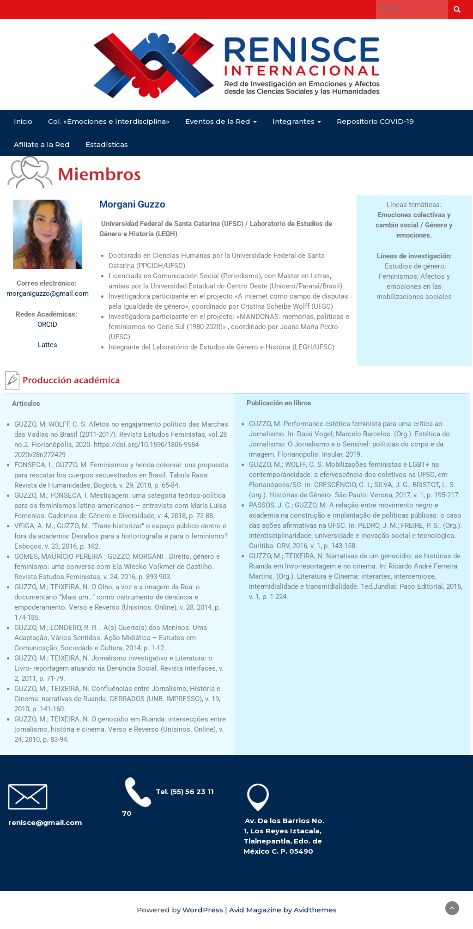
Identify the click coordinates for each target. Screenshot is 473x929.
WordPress (202, 909)
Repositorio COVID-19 (375, 121)
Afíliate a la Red (42, 144)
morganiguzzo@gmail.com (47, 293)
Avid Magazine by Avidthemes (283, 909)
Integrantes (297, 121)
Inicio (23, 121)
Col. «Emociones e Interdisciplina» (109, 121)
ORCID (47, 324)
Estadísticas (106, 144)
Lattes (47, 345)
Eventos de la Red (221, 121)
